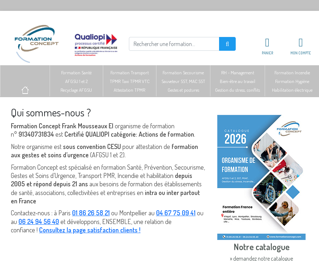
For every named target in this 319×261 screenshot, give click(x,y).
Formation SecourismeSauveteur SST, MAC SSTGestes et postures (183, 81)
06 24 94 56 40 (38, 221)
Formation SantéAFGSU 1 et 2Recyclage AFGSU (76, 81)
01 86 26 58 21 (91, 213)
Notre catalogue (262, 246)
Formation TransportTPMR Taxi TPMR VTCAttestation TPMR (130, 81)
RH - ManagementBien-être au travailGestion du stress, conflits (237, 81)
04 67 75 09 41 (176, 213)
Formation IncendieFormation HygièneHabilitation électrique (292, 81)
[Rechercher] (174, 44)
